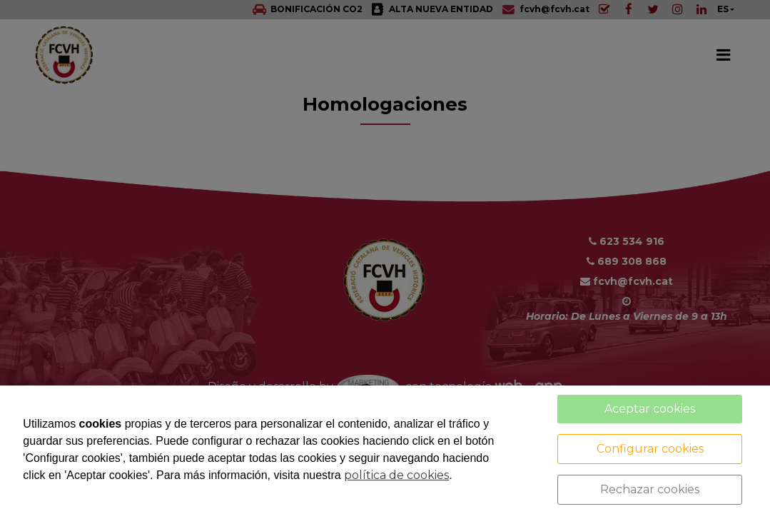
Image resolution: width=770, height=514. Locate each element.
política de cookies (396, 475)
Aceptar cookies (649, 408)
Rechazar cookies (649, 489)
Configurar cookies (650, 448)
